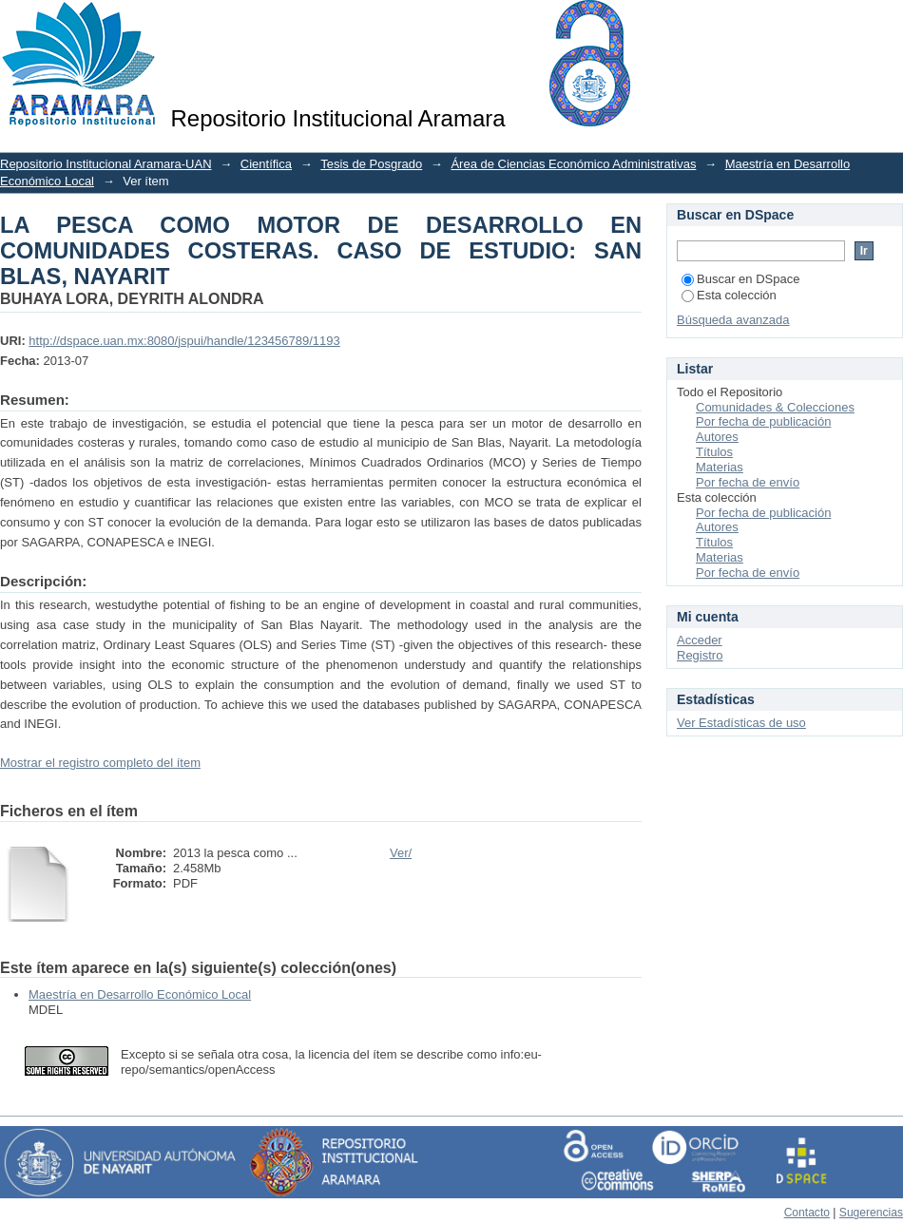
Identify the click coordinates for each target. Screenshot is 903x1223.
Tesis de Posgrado (371, 164)
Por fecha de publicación (763, 421)
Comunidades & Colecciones (775, 407)
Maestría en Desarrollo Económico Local (140, 994)
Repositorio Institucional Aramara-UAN (106, 164)
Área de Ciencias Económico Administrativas (573, 164)
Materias (719, 467)
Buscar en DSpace (740, 279)
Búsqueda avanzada (733, 320)
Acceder (699, 640)
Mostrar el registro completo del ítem (100, 762)
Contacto (807, 1212)
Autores (717, 437)
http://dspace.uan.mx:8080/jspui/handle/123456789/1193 (184, 341)
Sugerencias (871, 1212)
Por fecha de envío (747, 482)
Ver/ (401, 853)
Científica (266, 164)
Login (888, 23)
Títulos (714, 452)
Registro (699, 655)
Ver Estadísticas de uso (741, 723)
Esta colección (729, 295)
